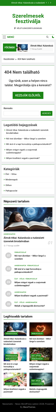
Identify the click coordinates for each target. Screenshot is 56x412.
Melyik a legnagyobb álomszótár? (30, 306)
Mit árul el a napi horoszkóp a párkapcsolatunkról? (29, 144)
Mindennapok (12, 179)
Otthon (9, 185)
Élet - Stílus (19, 279)
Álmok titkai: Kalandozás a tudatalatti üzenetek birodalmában (28, 3)
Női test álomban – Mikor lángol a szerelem (26, 138)
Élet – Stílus (11, 174)
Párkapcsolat (11, 191)
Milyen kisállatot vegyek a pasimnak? (23, 158)
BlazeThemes (29, 407)
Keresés (8, 108)
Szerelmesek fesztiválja (28, 18)
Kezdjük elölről (28, 95)
